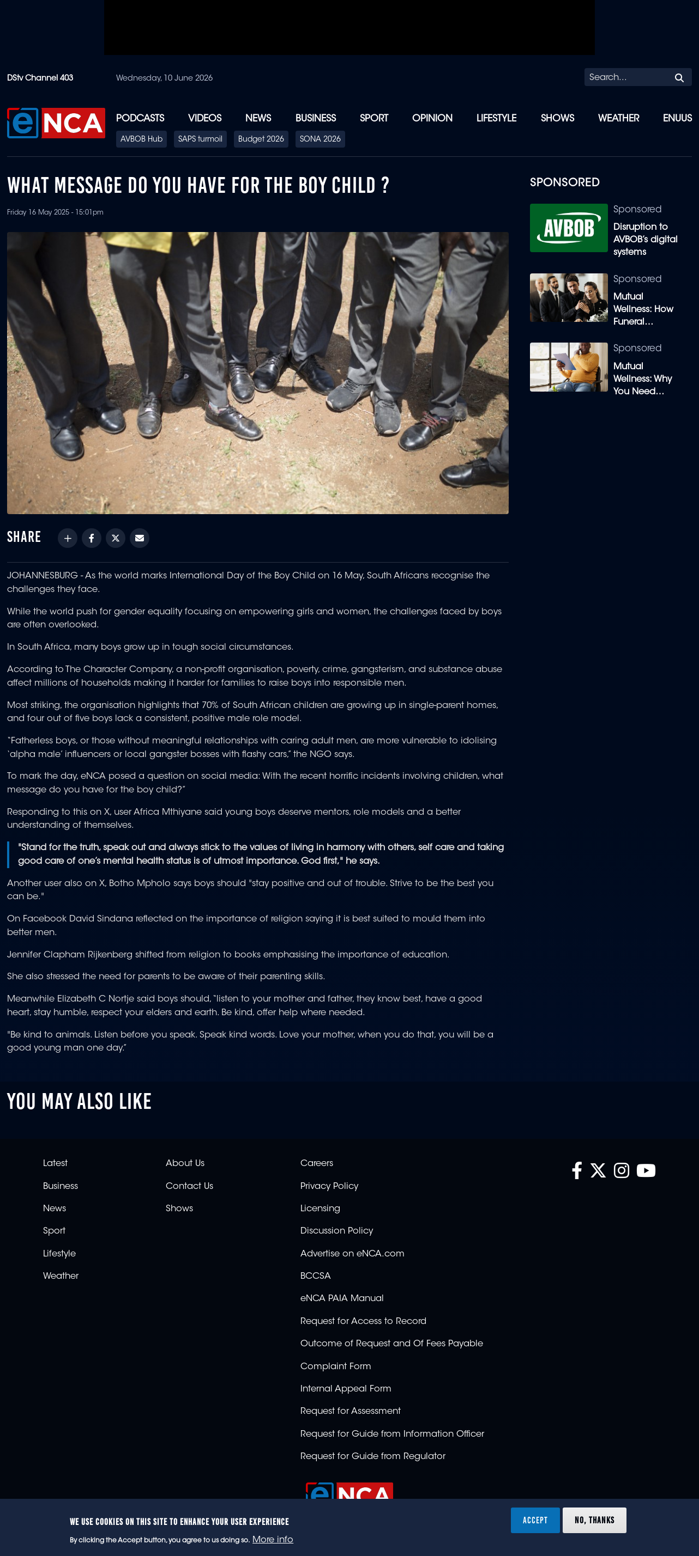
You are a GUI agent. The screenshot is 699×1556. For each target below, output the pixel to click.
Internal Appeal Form (345, 1389)
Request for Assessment (350, 1411)
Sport (374, 119)
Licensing (320, 1209)
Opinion (432, 119)
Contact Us (189, 1186)
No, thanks (594, 1520)
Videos (204, 119)
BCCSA (315, 1276)
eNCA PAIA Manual (342, 1299)
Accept (535, 1520)
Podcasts (140, 119)
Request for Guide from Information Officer (392, 1434)
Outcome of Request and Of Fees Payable (391, 1344)
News (258, 119)
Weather (618, 119)
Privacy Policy (329, 1186)
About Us (185, 1164)
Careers (316, 1164)
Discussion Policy (336, 1231)
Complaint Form (335, 1367)
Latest (55, 1164)
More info (272, 1540)
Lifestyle (496, 119)
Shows (557, 119)
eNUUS (677, 119)
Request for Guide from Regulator (372, 1457)
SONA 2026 (320, 140)
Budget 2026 (261, 140)
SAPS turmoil (200, 140)
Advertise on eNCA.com (352, 1254)
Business (316, 119)
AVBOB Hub (141, 140)
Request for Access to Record (363, 1321)
